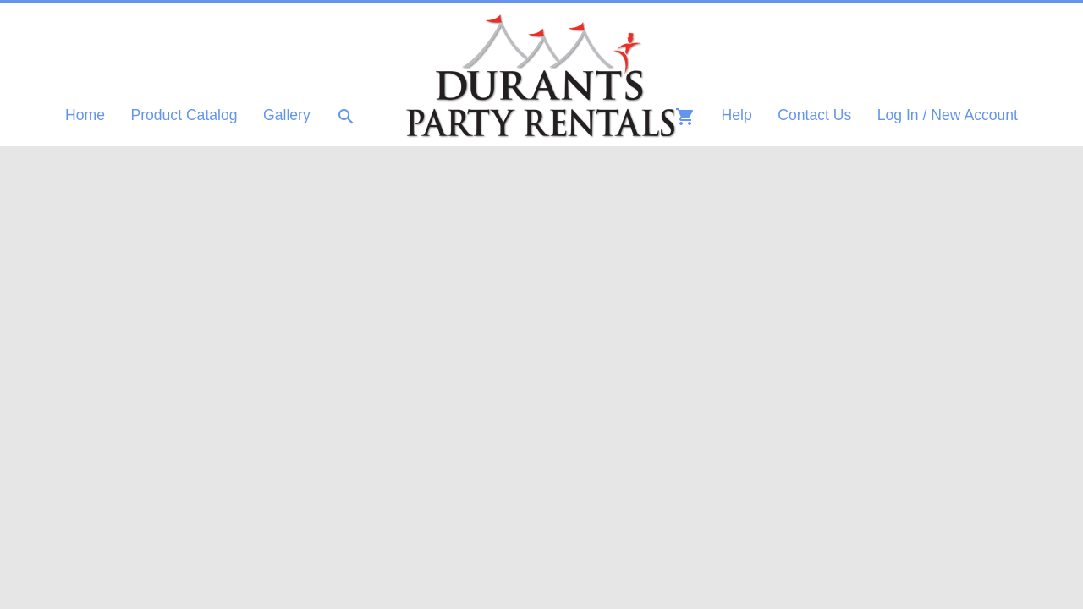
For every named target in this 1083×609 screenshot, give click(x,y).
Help (737, 115)
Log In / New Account (947, 115)
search (346, 117)
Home (85, 115)
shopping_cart (685, 117)
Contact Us (814, 115)
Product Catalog (183, 115)
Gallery (287, 115)
